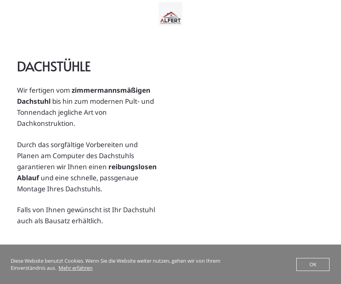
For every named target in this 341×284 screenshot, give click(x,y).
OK (312, 264)
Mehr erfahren (76, 267)
